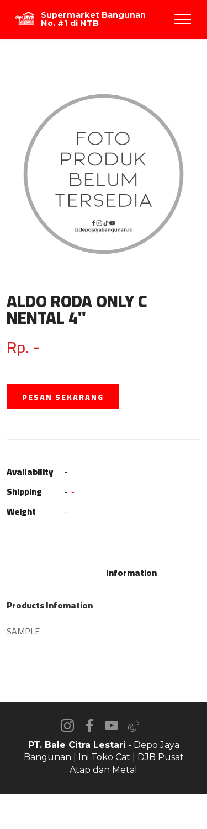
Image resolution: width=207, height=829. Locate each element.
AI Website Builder (103, 811)
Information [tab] (131, 572)
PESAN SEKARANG (63, 397)
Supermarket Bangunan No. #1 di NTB (93, 19)
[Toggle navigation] (183, 19)
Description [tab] (74, 572)
